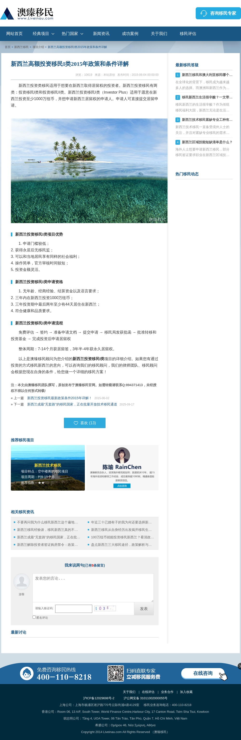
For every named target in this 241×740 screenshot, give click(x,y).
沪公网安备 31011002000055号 (146, 698)
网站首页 (14, 33)
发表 (144, 609)
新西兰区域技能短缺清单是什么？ (207, 142)
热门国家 (70, 33)
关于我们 (159, 33)
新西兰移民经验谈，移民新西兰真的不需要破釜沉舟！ (48, 530)
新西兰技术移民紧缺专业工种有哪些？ (210, 120)
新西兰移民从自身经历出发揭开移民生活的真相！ (122, 530)
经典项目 (41, 33)
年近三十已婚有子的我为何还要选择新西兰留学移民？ (122, 522)
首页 (8, 47)
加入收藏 (186, 692)
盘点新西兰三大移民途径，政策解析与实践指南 (122, 545)
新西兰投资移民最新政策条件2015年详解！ (59, 398)
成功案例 (130, 33)
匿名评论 (42, 617)
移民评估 (188, 33)
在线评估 (148, 692)
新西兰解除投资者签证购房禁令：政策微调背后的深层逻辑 (48, 545)
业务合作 (167, 692)
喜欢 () (85, 423)
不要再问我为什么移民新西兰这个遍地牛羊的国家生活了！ (48, 522)
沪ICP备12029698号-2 (98, 698)
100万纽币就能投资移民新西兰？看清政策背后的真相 (122, 537)
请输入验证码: (44, 608)
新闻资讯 (101, 33)
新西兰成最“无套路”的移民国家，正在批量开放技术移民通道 (72, 404)
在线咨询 (203, 673)
